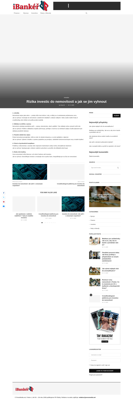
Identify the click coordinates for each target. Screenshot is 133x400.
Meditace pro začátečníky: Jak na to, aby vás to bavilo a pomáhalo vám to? (111, 242)
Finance (16, 13)
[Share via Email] (4, 206)
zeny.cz (63, 105)
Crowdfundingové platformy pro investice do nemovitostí (110, 298)
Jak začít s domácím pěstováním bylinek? (101, 142)
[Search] (86, 13)
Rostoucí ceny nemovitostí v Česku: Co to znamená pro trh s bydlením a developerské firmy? (111, 284)
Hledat (91, 112)
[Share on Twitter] (4, 197)
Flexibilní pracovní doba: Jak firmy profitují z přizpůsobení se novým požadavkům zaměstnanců (110, 257)
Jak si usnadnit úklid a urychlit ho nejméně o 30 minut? (104, 146)
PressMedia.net (21, 397)
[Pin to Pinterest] (4, 202)
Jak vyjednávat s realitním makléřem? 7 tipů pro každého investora (24, 215)
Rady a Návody (45, 13)
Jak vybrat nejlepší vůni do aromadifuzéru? (101, 126)
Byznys (26, 13)
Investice (34, 13)
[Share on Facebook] (4, 193)
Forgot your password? (95, 375)
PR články (58, 397)
